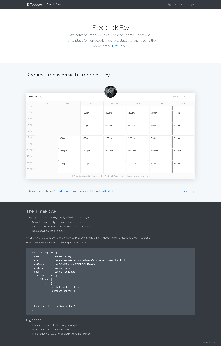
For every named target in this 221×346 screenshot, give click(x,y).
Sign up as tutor (176, 4)
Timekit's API (63, 191)
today (176, 96)
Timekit (116, 46)
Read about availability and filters (51, 329)
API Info (210, 342)
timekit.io (109, 191)
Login (190, 4)
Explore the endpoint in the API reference (61, 333)
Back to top (188, 191)
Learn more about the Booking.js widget (54, 325)
